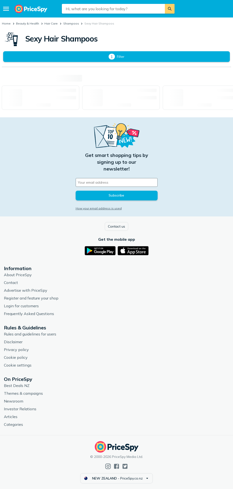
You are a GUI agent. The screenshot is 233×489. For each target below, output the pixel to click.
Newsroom (13, 401)
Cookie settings (18, 365)
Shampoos (71, 23)
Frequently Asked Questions (29, 313)
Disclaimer (13, 341)
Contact (11, 282)
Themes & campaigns (23, 393)
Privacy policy (16, 349)
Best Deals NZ (17, 385)
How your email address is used (99, 208)
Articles (10, 416)
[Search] (170, 9)
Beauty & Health (27, 23)
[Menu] (6, 9)
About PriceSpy (18, 274)
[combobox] (113, 9)
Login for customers (21, 305)
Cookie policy (16, 357)
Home (6, 23)
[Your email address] (117, 182)
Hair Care (51, 23)
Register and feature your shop (31, 298)
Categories (13, 424)
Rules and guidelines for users (30, 334)
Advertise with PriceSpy (25, 290)
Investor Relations (20, 408)
